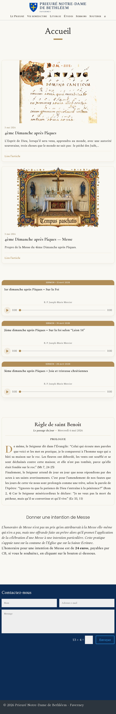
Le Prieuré (17, 16)
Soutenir (95, 16)
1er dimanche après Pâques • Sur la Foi (31, 289)
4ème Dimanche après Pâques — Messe (38, 239)
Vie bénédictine (37, 16)
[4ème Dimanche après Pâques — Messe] (58, 198)
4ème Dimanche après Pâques (30, 133)
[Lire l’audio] (7, 310)
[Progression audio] (62, 391)
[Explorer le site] (105, 16)
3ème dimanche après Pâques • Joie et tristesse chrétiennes (46, 371)
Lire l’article (12, 156)
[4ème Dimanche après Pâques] (58, 91)
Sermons (81, 16)
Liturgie (55, 16)
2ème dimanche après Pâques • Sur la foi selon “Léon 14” (44, 330)
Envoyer (105, 640)
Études (68, 16)
